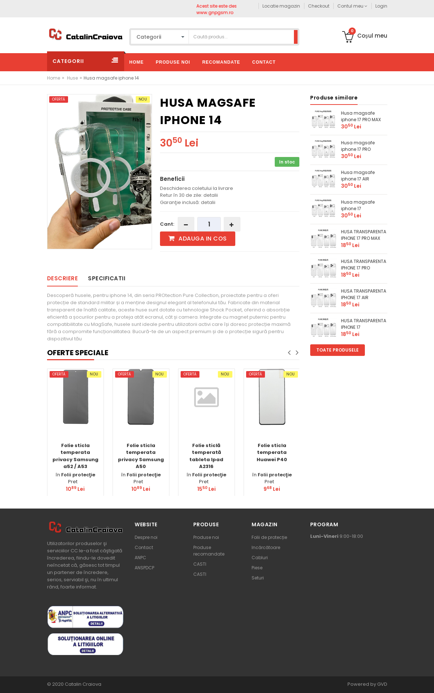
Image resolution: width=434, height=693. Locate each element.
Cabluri (260, 557)
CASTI (199, 564)
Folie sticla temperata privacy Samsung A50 (141, 456)
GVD (382, 684)
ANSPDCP (144, 568)
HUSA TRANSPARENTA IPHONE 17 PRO (363, 264)
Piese (257, 568)
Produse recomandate (208, 550)
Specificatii (106, 278)
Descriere (62, 278)
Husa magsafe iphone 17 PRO (358, 146)
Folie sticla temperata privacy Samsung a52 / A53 (75, 456)
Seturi (258, 578)
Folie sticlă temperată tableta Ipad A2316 (206, 456)
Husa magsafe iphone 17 (358, 205)
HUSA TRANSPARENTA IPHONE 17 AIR (363, 294)
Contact (144, 547)
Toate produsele (337, 350)
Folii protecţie (78, 474)
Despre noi (146, 537)
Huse (72, 78)
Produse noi (206, 537)
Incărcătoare (266, 547)
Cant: (167, 224)
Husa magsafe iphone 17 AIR (358, 175)
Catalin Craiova (82, 684)
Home (53, 78)
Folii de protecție (269, 537)
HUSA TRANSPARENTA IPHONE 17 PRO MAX (363, 235)
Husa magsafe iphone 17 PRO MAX (361, 116)
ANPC (140, 557)
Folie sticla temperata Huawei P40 (272, 452)
